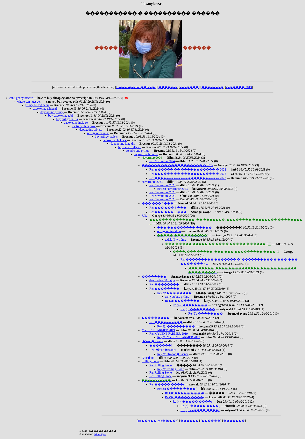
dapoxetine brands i (146, 154)
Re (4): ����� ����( (192, 401)
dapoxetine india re (76, 122)
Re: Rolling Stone (160, 365)
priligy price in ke (98, 133)
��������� (156, 317)
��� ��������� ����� (184, 227)
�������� (154, 276)
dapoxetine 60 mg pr (162, 280)
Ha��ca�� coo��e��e (136, 87)
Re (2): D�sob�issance (172, 354)
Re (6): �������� (205, 313)
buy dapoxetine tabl (60, 115)
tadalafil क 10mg (176, 239)
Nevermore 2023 (152, 181)
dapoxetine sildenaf (45, 108)
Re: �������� (164, 284)
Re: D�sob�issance (162, 349)
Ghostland (148, 357)
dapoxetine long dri (122, 143)
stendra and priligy (137, 150)
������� (212, 87)
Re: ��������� (165, 322)
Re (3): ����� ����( (184, 393)
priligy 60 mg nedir (37, 105)
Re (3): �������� (182, 300)
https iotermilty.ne (129, 147)
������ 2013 (239, 87)
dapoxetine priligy (52, 112)
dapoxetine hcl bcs (115, 140)
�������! (160, 345)
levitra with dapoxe (84, 126)
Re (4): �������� (190, 305)
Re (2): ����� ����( (176, 388)
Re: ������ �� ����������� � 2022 (187, 169)
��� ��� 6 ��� (158, 203)
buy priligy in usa (67, 119)
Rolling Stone (150, 361)
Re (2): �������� (174, 293)
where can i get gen (29, 101)
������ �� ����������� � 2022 (177, 165)
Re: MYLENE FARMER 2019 (168, 333)
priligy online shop (169, 231)
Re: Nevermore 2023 (162, 185)
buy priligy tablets (106, 136)
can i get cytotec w (21, 97)
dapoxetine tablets (91, 129)
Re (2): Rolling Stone (170, 369)
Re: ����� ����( (166, 384)
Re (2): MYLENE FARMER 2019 (178, 337)
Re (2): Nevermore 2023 (172, 188)
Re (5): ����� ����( (200, 405)
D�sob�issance (152, 341)
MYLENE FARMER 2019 (158, 330)
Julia (144, 215)
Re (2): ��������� (176, 326)
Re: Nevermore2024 (162, 161)
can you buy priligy (177, 296)
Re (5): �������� (198, 309)
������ (167, 87)
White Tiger (100, 434)
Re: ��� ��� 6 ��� (167, 207)
